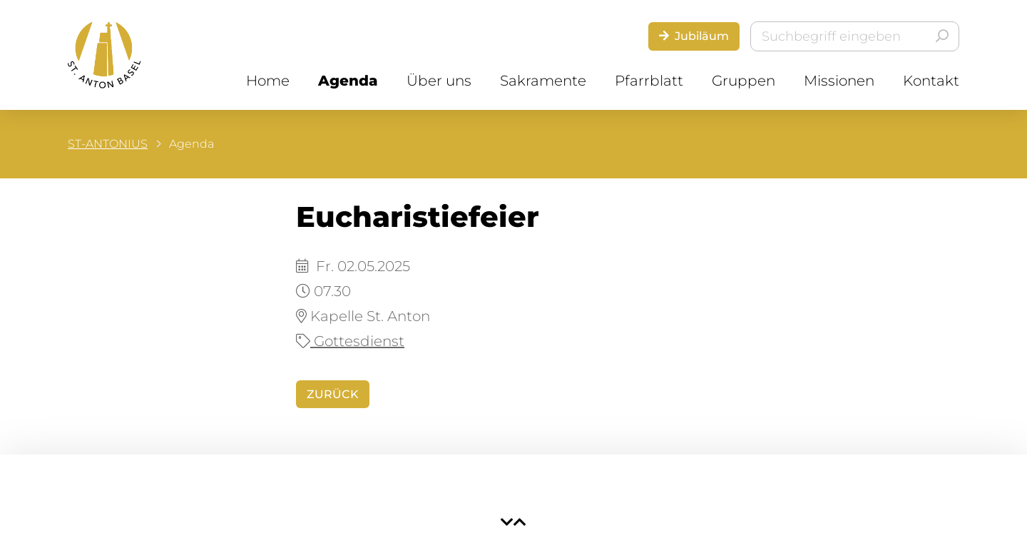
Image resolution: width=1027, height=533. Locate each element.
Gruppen (743, 80)
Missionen (839, 80)
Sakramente (543, 80)
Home (268, 80)
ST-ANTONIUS (108, 144)
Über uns (439, 80)
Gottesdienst (350, 341)
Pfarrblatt (649, 80)
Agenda (348, 80)
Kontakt (931, 80)
